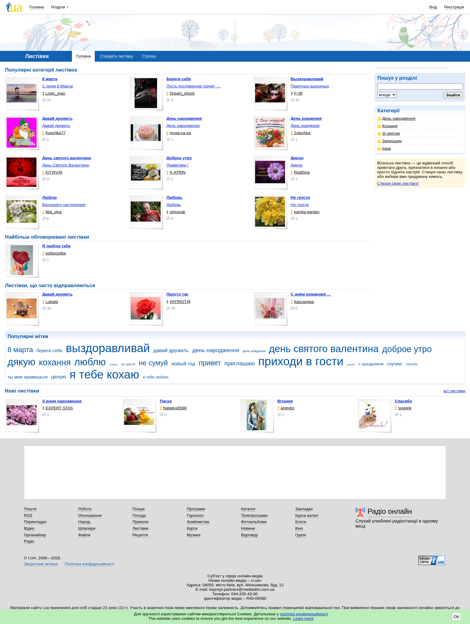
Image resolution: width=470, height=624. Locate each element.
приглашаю (240, 363)
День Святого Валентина (65, 165)
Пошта (30, 509)
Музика (193, 535)
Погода (139, 515)
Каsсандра (302, 301)
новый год (183, 363)
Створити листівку (116, 56)
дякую (21, 361)
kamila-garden (305, 212)
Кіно (299, 528)
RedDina (300, 172)
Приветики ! (177, 165)
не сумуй (153, 363)
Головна (36, 7)
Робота (84, 509)
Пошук (138, 509)
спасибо (412, 364)
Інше (384, 148)
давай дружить (171, 350)
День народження (396, 118)
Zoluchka (301, 133)
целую (58, 377)
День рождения (305, 125)
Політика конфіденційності (89, 564)
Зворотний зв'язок (41, 564)
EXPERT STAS (57, 408)
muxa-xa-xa (178, 133)
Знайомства (198, 522)
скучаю (394, 363)
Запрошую (389, 141)
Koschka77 (54, 133)
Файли (84, 535)
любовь (113, 364)
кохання (55, 362)
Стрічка (149, 56)
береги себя (49, 350)
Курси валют (307, 515)
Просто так (177, 294)
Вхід (433, 7)
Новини (248, 528)
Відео (29, 528)
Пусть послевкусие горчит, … (193, 86)
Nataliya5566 (173, 408)
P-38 (296, 93)
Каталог (248, 509)
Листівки (140, 528)
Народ (84, 522)
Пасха (165, 401)
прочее (351, 364)
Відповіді (249, 535)
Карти (192, 528)
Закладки (304, 509)
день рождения (253, 351)
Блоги (300, 522)
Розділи (58, 7)
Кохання (387, 126)
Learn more (303, 618)
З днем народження (62, 401)
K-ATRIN (176, 172)
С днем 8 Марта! (57, 86)
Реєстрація (454, 7)
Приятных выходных (310, 86)
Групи (300, 535)
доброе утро (407, 349)
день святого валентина (324, 348)
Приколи (140, 522)
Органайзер (35, 535)
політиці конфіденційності (304, 614)
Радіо (29, 541)
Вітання (285, 401)
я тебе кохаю (104, 374)
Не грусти (300, 204)
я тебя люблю (155, 377)
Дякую (296, 165)
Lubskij (50, 301)
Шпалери (86, 528)
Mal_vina (52, 212)
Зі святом (388, 133)
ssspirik (403, 408)
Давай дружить (56, 125)
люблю (90, 361)
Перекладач (35, 522)
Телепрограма (254, 515)
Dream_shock (180, 93)
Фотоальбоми (253, 522)
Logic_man (53, 93)
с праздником (371, 364)
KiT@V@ (52, 172)
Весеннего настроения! (64, 204)
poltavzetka (54, 253)
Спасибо (403, 401)
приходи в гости (300, 361)
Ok (456, 616)
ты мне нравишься (27, 376)
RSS (28, 515)
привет (210, 363)
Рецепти (140, 535)
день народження (215, 350)
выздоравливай (108, 348)
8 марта (20, 350)
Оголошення (90, 515)
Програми (196, 509)
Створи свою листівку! (398, 183)
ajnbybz (285, 408)
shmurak (175, 212)
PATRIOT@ (178, 301)
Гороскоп (195, 515)
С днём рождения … (311, 294)
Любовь (173, 204)
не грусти (128, 364)
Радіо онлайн (389, 511)
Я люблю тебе (56, 246)
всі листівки (454, 391)
